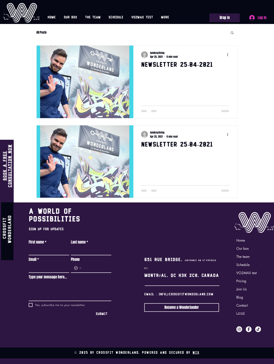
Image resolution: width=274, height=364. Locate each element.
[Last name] (90, 250)
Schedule (243, 265)
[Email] (48, 268)
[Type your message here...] (70, 291)
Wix (196, 353)
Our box (242, 248)
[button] (232, 33)
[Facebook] (249, 329)
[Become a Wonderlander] (181, 307)
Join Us (241, 289)
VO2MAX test (246, 273)
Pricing (241, 281)
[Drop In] (224, 17)
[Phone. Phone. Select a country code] (77, 268)
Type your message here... (48, 277)
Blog (239, 297)
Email (34, 259)
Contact (242, 305)
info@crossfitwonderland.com (186, 294)
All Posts (41, 32)
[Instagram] (239, 329)
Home (240, 240)
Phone (75, 259)
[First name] (48, 250)
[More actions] (229, 54)
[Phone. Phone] (95, 268)
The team (243, 256)
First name (37, 242)
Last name (79, 242)
